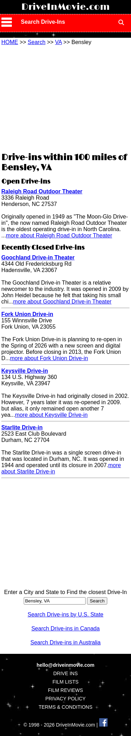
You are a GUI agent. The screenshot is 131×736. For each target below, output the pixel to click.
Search (36, 42)
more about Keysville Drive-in (51, 415)
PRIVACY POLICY (65, 698)
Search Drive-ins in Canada (65, 628)
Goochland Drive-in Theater (38, 257)
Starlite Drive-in (22, 427)
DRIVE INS (65, 673)
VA (58, 42)
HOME (9, 42)
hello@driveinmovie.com (65, 665)
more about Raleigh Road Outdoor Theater (59, 235)
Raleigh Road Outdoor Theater (41, 191)
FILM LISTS (65, 682)
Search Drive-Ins (43, 22)
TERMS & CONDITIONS (65, 707)
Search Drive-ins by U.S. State (65, 614)
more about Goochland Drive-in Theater (62, 302)
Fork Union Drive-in (27, 314)
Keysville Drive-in (24, 371)
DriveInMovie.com (65, 7)
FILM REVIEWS (65, 690)
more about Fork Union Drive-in (49, 358)
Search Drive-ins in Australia (65, 642)
